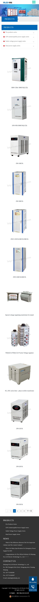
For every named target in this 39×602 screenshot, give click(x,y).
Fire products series (18, 32)
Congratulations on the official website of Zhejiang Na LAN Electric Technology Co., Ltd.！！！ (19, 556)
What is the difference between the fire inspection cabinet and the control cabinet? (19, 544)
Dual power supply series (18, 46)
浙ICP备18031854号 (23, 593)
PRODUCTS (9, 19)
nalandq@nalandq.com (13, 578)
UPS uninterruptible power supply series (18, 37)
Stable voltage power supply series (18, 41)
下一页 (29, 511)
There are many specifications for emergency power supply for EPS (19, 550)
